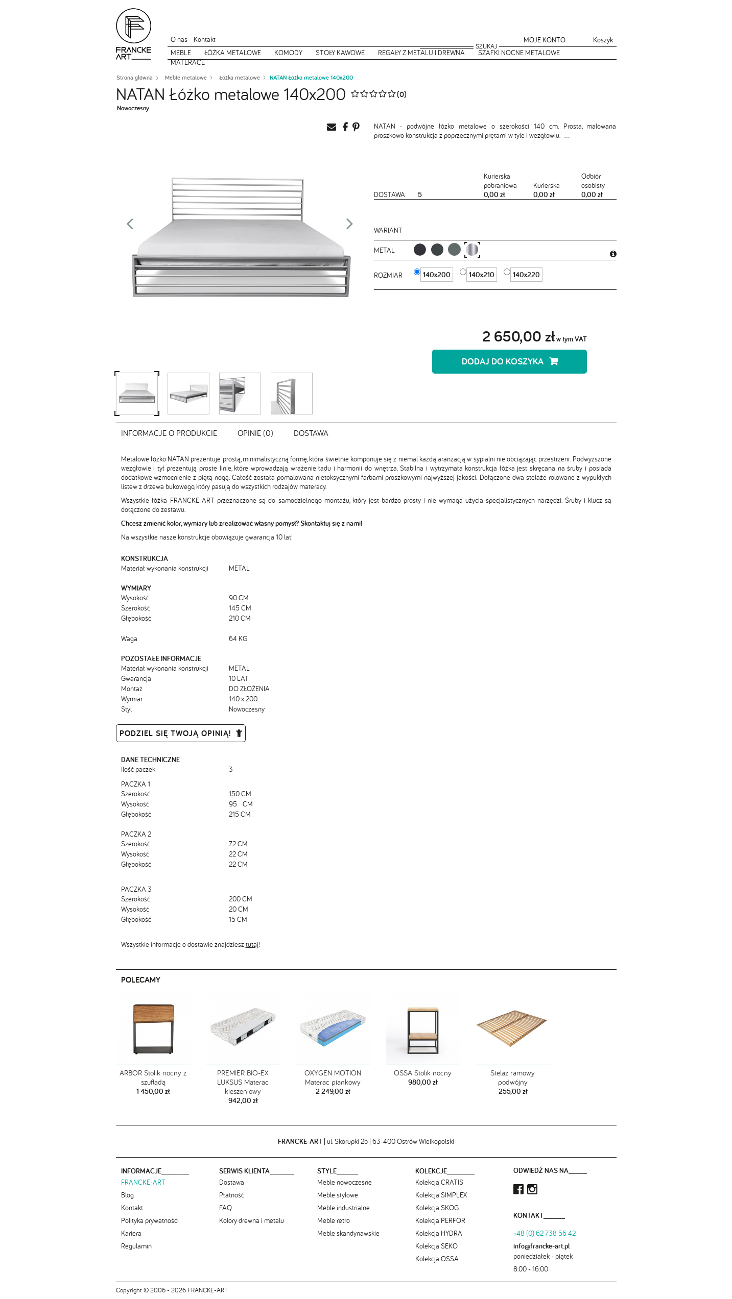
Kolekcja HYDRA (438, 1233)
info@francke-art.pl (541, 1246)
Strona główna (134, 77)
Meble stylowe (337, 1194)
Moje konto (544, 39)
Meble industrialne (343, 1207)
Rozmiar (389, 275)
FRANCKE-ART (143, 1182)
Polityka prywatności (150, 1220)
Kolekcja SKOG (437, 1207)
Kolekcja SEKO (436, 1246)
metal (385, 250)
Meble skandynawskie (348, 1233)
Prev (129, 226)
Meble (181, 52)
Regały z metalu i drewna (421, 52)
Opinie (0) (255, 433)
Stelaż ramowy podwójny (512, 1077)
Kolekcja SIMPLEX (441, 1194)
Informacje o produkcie (169, 433)
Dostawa (311, 433)
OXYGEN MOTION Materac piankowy (332, 1077)
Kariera (131, 1233)
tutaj (252, 944)
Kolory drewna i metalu (251, 1220)
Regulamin (136, 1246)
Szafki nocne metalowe (519, 52)
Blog (127, 1194)
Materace (188, 62)
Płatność (231, 1194)
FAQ (225, 1207)
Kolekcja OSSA (437, 1258)
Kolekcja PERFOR (440, 1220)
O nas (179, 39)
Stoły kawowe (340, 52)
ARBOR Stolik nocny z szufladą (153, 1077)
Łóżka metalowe (232, 52)
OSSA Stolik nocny (423, 1072)
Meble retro (333, 1220)
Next (349, 226)
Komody (288, 52)
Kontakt (205, 39)
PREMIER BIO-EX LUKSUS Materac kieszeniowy (243, 1082)
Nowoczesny (133, 108)
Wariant (388, 230)
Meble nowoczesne (344, 1182)
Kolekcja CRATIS (439, 1182)
